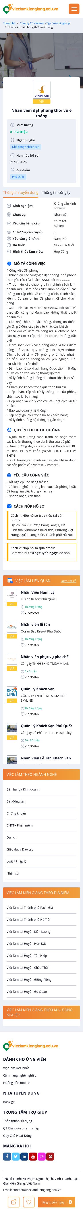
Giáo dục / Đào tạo (20, 849)
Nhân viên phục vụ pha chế (45, 656)
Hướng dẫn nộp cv (16, 1083)
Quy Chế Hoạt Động (17, 1135)
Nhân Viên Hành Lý (38, 592)
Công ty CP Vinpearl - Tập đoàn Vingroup (45, 23)
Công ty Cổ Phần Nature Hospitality (46, 733)
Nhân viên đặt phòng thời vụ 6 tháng (41, 115)
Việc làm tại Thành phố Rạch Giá (30, 907)
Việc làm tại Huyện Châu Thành (29, 967)
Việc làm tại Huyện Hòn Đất (26, 943)
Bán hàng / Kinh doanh (23, 789)
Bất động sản (16, 801)
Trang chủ (9, 23)
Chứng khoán (16, 813)
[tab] (20, 192)
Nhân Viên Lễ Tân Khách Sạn (46, 758)
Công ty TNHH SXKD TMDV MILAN (45, 663)
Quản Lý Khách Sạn (38, 689)
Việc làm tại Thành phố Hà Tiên (29, 919)
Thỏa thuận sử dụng (17, 1121)
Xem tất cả (68, 581)
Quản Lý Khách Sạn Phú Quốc (46, 725)
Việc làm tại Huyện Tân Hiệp (27, 955)
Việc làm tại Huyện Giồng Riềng (29, 979)
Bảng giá (9, 1102)
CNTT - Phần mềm (20, 825)
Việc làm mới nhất (16, 1068)
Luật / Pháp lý (16, 861)
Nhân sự (13, 873)
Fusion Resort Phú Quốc (38, 599)
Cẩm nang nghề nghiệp (19, 1075)
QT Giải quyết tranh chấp (21, 1128)
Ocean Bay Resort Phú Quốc (41, 631)
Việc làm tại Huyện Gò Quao (27, 991)
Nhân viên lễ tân (35, 624)
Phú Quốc (18, 177)
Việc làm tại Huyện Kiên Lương (28, 931)
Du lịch (12, 837)
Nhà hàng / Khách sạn (25, 147)
